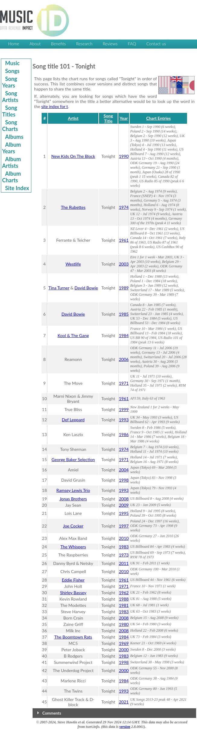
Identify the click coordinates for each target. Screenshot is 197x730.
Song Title (108, 118)
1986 (124, 434)
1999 (124, 409)
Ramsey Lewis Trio (73, 490)
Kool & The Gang (73, 335)
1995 (124, 513)
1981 (124, 605)
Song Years (9, 82)
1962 (124, 592)
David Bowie (86, 287)
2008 (124, 498)
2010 (124, 538)
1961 (124, 240)
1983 (124, 546)
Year (123, 118)
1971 (124, 383)
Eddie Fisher (73, 579)
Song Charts (10, 125)
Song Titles (9, 111)
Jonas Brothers (73, 498)
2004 (124, 469)
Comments (51, 713)
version (124, 727)
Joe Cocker (73, 525)
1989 (124, 287)
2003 (124, 263)
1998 (124, 480)
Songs (12, 71)
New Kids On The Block (73, 156)
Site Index (17, 188)
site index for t (54, 106)
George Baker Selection (73, 459)
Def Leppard (73, 419)
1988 (124, 598)
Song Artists (10, 96)
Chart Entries (158, 118)
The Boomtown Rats (73, 636)
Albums (14, 136)
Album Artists (11, 162)
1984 (124, 335)
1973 (124, 554)
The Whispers (73, 546)
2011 (124, 563)
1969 (124, 643)
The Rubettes (73, 207)
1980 (124, 624)
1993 (124, 419)
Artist (73, 118)
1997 (124, 525)
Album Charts (11, 176)
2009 (124, 505)
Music (12, 63)
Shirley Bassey (73, 592)
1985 (124, 314)
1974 (124, 207)
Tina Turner (58, 287)
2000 (124, 649)
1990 (124, 156)
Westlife (73, 263)
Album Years (11, 148)
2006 (124, 359)
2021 (124, 701)
